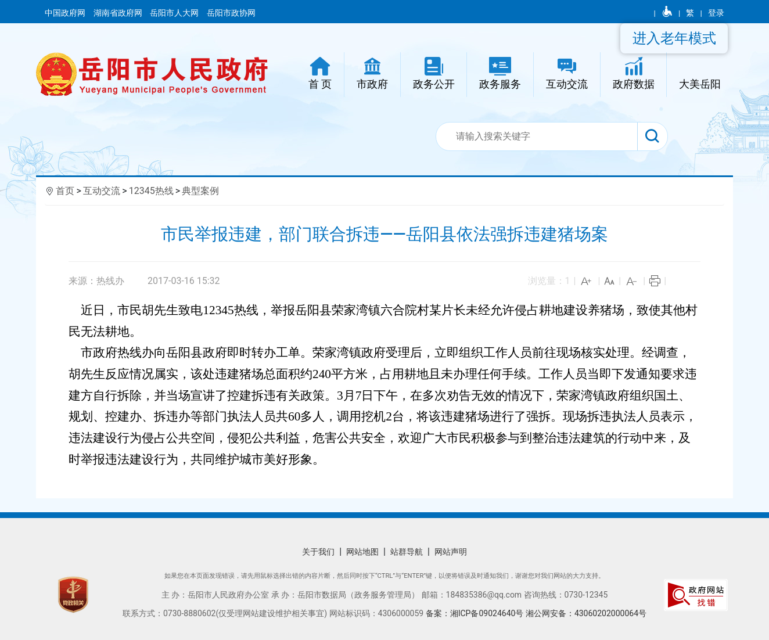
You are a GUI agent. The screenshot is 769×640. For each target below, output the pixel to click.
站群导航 (406, 551)
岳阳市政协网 (231, 12)
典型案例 (200, 190)
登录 (716, 12)
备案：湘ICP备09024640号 (476, 613)
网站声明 (450, 551)
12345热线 (151, 190)
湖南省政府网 (119, 12)
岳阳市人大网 (175, 12)
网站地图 (362, 551)
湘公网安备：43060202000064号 (586, 613)
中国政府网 (66, 12)
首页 (65, 190)
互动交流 (101, 190)
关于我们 (318, 551)
